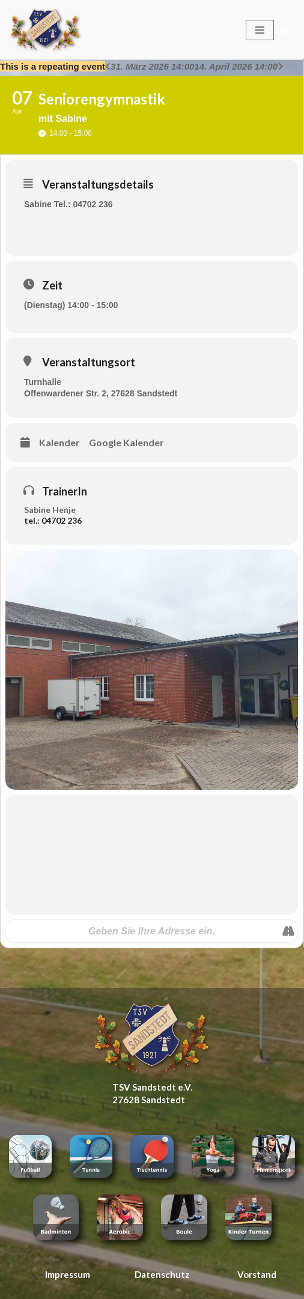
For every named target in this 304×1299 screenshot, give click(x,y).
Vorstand (256, 1274)
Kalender (59, 442)
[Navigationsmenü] (260, 30)
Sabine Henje (50, 509)
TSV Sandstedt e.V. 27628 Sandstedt (152, 1093)
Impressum (67, 1274)
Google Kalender (126, 442)
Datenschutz (162, 1274)
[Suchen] (284, 29)
